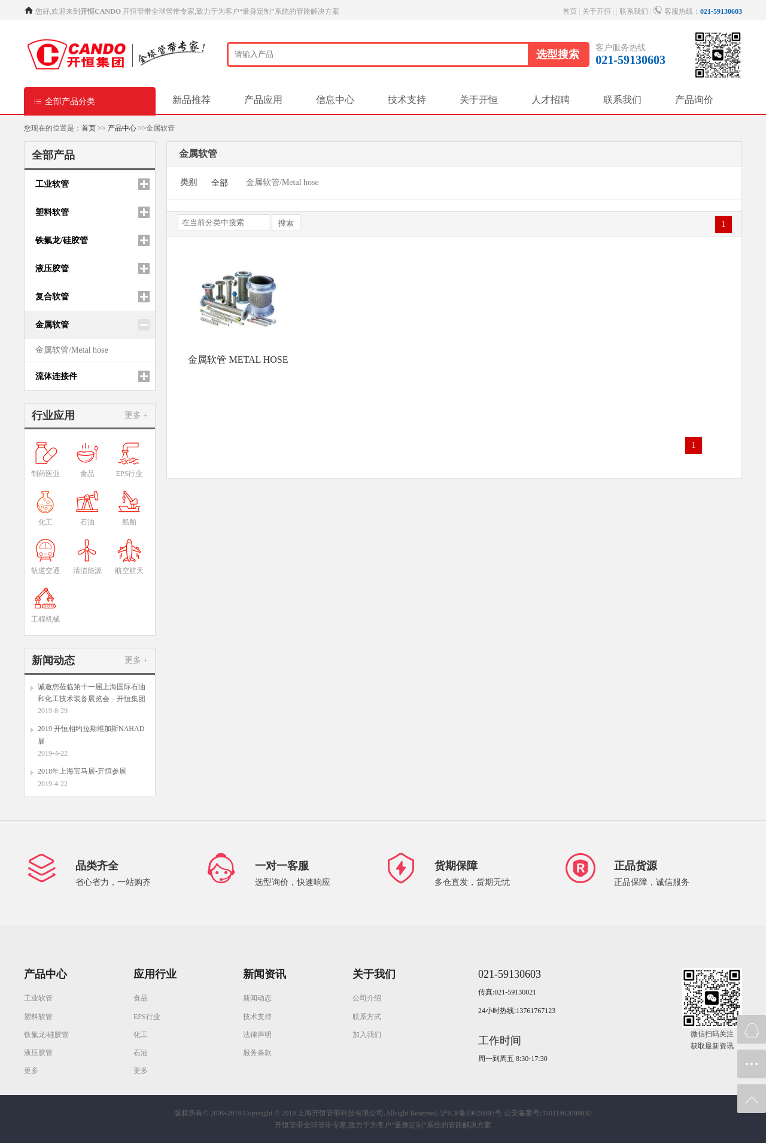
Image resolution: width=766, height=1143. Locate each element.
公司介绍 (366, 998)
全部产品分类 (64, 101)
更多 (31, 1070)
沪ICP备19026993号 (471, 1113)
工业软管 (38, 998)
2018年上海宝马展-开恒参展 (82, 771)
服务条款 (257, 1052)
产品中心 (122, 128)
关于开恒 (596, 11)
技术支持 (407, 100)
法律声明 (257, 1034)
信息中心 (335, 100)
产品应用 (263, 100)
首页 (570, 11)
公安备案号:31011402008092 (548, 1113)
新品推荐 (191, 100)
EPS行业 (146, 1016)
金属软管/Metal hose (71, 349)
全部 (219, 182)
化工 (140, 1034)
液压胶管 (38, 1052)
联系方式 (366, 1016)
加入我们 (366, 1034)
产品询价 (694, 100)
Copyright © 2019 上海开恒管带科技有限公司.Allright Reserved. (341, 1113)
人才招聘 (550, 100)
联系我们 (633, 11)
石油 (140, 1052)
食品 (140, 998)
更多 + (136, 415)
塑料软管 (38, 1016)
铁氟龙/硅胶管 (46, 1034)
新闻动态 (257, 998)
